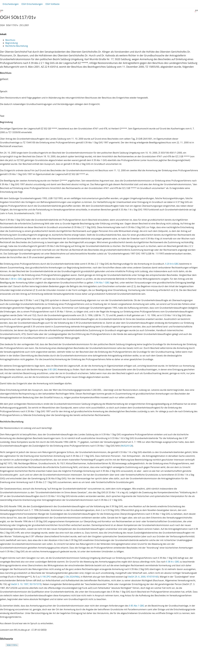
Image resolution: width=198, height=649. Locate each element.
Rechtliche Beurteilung (16, 45)
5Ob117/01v (12, 645)
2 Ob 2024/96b (71, 576)
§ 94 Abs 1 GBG (101, 282)
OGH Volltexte (52, 4)
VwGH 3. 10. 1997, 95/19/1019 (26, 584)
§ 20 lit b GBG (172, 263)
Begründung (11, 42)
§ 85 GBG (52, 369)
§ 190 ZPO (45, 576)
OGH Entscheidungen (32, 4)
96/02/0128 (126, 445)
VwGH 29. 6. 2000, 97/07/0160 (143, 576)
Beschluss (10, 40)
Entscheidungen (11, 4)
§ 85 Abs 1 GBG (136, 605)
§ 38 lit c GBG (15, 278)
